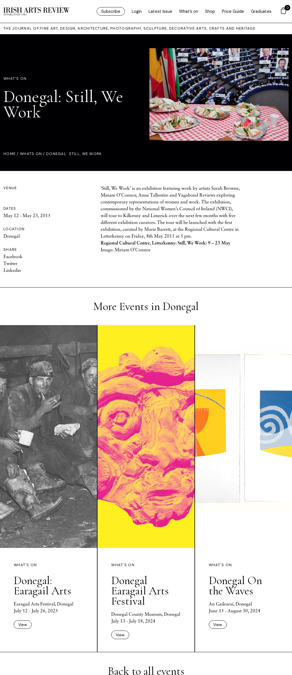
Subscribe (110, 11)
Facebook (13, 256)
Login (137, 11)
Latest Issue (160, 11)
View (22, 624)
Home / (11, 153)
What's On (15, 78)
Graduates (261, 11)
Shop (210, 11)
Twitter (10, 263)
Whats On (31, 153)
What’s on (188, 11)
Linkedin (12, 270)
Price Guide (233, 11)
